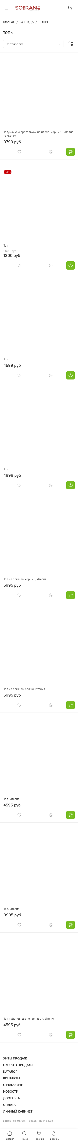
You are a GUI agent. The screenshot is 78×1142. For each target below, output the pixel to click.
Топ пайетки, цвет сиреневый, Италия (29, 1018)
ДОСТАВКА (11, 1098)
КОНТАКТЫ (11, 1078)
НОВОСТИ (10, 1091)
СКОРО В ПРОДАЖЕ (18, 1065)
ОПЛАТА (9, 1105)
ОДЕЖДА (27, 22)
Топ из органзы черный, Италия (25, 579)
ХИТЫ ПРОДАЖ (15, 1058)
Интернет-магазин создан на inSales (28, 1121)
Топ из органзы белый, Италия (24, 689)
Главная (9, 22)
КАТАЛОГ (10, 1071)
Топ (6, 245)
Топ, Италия (11, 799)
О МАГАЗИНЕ (13, 1085)
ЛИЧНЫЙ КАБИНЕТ (17, 1111)
